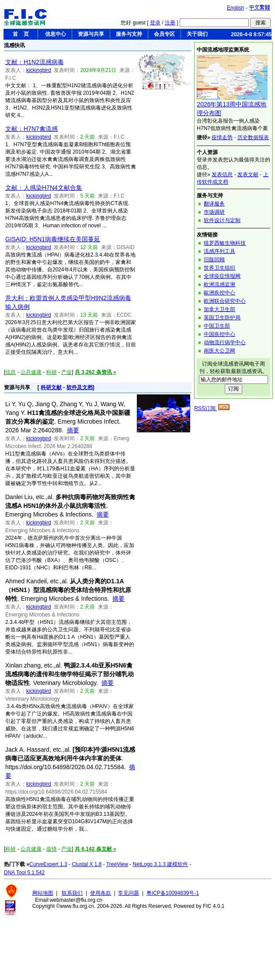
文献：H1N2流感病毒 (34, 61)
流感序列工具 (219, 251)
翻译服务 (214, 204)
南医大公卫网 (219, 351)
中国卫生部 (217, 326)
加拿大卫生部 (219, 309)
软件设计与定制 (222, 220)
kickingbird (38, 70)
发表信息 (222, 174)
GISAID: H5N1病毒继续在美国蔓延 (52, 239)
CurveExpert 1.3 (48, 864)
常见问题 (128, 893)
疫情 (51, 849)
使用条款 (100, 893)
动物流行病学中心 (225, 342)
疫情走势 (222, 137)
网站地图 (42, 893)
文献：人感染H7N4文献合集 (43, 187)
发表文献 (247, 174)
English (235, 8)
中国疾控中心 (219, 334)
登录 (155, 23)
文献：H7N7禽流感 (31, 128)
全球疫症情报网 (222, 276)
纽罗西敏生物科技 (225, 243)
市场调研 (214, 212)
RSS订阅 (212, 408)
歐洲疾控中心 (219, 293)
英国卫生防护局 (222, 318)
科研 (51, 372)
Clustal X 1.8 (86, 864)
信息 (10, 372)
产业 (66, 372)
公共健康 (31, 372)
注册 (170, 23)
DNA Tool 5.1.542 (24, 872)
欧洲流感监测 (219, 284)
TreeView (117, 864)
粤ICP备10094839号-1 (172, 893)
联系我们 (72, 893)
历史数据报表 (253, 137)
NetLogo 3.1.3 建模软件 (160, 864)
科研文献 (51, 387)
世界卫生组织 (219, 268)
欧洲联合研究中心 (225, 301)
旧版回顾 (214, 260)
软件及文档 (79, 387)
